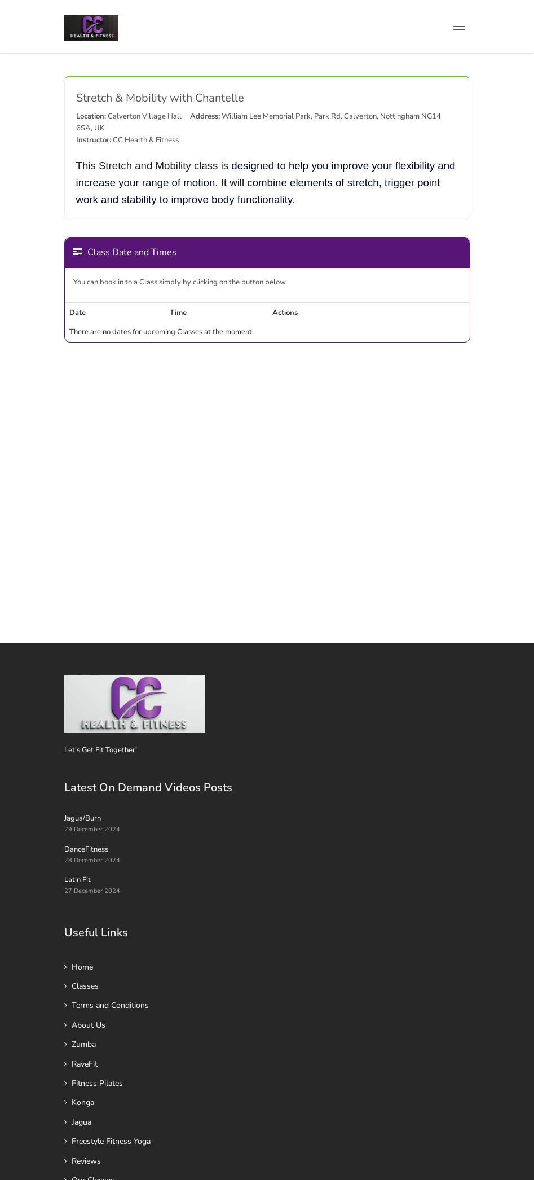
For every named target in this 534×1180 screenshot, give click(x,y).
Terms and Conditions (110, 1005)
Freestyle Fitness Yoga (111, 1141)
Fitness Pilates (97, 1083)
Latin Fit (77, 880)
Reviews (86, 1161)
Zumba (84, 1044)
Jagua (81, 1122)
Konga (83, 1102)
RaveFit (85, 1064)
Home (82, 967)
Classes (85, 986)
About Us (88, 1025)
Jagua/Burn (82, 818)
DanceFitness (86, 849)
